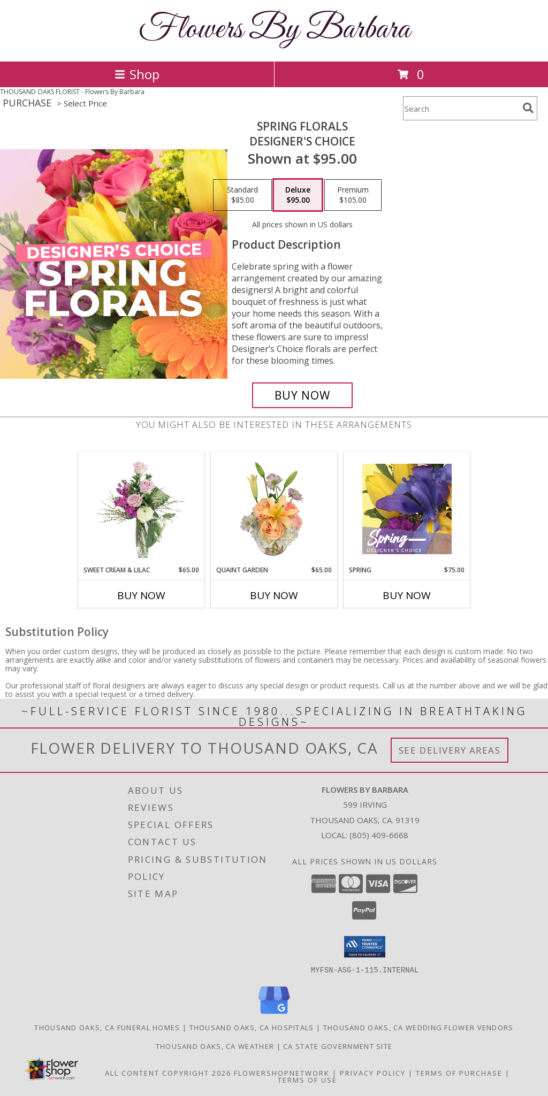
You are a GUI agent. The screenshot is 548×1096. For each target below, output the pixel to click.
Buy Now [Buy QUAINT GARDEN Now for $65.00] (274, 595)
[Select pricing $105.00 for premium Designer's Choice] (353, 195)
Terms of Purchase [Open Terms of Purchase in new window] (459, 1072)
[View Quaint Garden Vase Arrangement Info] (274, 509)
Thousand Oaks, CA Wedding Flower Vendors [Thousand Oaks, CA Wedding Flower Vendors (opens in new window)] (418, 1027)
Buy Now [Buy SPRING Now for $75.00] (407, 595)
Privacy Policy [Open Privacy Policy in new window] (373, 1072)
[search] (528, 108)
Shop (137, 74)
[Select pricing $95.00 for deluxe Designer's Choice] (298, 195)
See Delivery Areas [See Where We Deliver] (450, 750)
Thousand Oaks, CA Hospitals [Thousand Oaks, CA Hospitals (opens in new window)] (251, 1027)
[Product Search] (461, 108)
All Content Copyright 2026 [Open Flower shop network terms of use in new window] (168, 1072)
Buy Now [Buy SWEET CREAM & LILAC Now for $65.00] (141, 595)
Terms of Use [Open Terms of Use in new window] (307, 1079)
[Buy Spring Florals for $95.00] (302, 395)
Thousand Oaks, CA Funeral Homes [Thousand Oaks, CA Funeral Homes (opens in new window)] (107, 1027)
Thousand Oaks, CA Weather (215, 1046)
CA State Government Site (337, 1046)
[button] (364, 946)
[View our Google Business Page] (274, 1014)
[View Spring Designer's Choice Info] (407, 509)
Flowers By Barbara (274, 29)
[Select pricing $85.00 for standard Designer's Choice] (242, 195)
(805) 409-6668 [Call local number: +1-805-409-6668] (378, 835)
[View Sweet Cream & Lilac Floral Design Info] (141, 509)
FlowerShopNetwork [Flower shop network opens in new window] (282, 1072)
